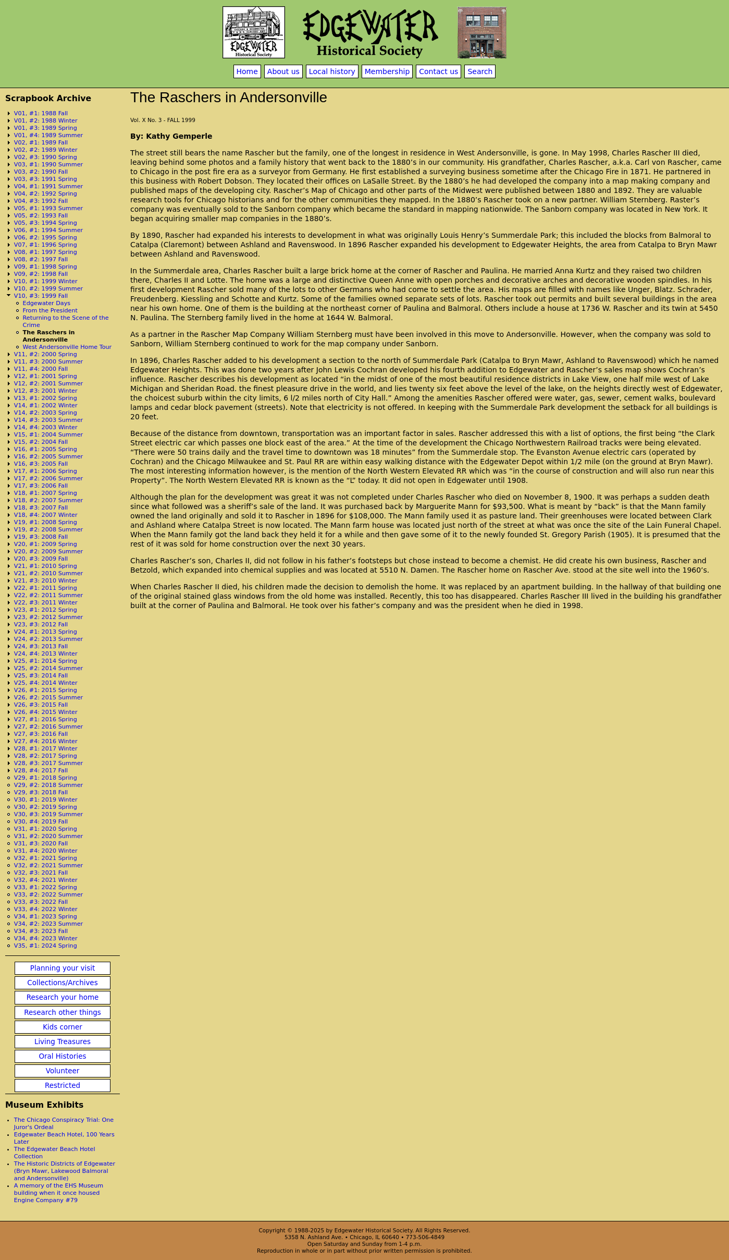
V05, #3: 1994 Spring (45, 223)
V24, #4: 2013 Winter (46, 653)
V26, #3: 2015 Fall (41, 704)
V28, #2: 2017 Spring (45, 756)
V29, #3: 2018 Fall (41, 792)
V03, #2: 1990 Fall (41, 171)
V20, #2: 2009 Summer (48, 551)
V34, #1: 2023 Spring (45, 916)
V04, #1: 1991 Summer (48, 186)
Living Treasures (62, 1042)
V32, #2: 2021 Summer (48, 865)
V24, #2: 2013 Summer (48, 639)
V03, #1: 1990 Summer (48, 164)
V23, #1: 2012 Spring (45, 610)
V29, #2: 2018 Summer (48, 785)
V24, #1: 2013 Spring (45, 631)
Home (247, 71)
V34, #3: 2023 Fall (41, 931)
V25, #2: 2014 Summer (48, 668)
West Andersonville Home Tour (67, 347)
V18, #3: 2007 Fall (41, 507)
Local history (332, 71)
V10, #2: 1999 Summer (48, 288)
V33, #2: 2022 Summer (48, 894)
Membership (387, 71)
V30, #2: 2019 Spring (45, 807)
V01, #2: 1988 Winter (46, 120)
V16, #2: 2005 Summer (48, 456)
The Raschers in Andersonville (49, 336)
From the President (50, 310)
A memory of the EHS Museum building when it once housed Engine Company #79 (58, 1193)
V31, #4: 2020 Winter (46, 850)
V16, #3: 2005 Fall (41, 464)
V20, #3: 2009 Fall (41, 558)
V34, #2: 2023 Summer (48, 923)
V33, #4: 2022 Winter (46, 909)
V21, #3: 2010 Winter (46, 580)
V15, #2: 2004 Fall (41, 442)
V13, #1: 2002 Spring (45, 398)
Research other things (62, 1012)
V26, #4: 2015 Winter (46, 712)
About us (283, 71)
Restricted (62, 1085)
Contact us (438, 71)
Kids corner (62, 1027)
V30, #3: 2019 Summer (48, 814)
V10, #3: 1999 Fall (41, 296)
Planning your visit (62, 968)
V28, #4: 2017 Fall (41, 770)
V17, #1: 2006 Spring (45, 471)
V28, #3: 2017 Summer (48, 763)
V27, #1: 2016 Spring (45, 719)
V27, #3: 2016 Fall (41, 734)
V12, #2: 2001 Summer (48, 383)
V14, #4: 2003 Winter (46, 427)
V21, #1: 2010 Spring (45, 566)
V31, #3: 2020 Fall (41, 843)
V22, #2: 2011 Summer (48, 595)
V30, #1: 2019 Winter (46, 799)
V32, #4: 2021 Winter (46, 880)
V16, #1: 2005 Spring (45, 449)
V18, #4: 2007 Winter (46, 515)
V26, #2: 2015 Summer (48, 697)
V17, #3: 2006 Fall (41, 485)
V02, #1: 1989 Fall (41, 142)
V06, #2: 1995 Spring (45, 237)
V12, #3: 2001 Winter (46, 390)
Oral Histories (62, 1056)
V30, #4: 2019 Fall (41, 821)
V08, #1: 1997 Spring (45, 252)
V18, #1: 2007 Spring (45, 493)
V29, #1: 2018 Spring (45, 777)
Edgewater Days (47, 303)
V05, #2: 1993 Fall (41, 215)
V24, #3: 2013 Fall (41, 646)
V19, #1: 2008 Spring (45, 522)
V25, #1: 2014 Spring (45, 661)
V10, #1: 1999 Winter (46, 281)
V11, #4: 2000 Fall (41, 369)
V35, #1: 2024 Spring (45, 945)
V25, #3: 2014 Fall (41, 675)
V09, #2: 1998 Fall (41, 274)
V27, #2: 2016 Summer (48, 726)
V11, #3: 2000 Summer (48, 361)
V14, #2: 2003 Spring (45, 412)
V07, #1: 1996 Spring (45, 244)
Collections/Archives (62, 983)
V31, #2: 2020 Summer (48, 836)
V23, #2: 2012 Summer (48, 617)
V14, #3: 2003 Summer (48, 420)
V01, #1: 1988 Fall (41, 113)
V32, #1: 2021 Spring (45, 858)
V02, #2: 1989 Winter (46, 150)
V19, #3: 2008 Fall (41, 537)
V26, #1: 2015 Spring (45, 690)
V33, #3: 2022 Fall (41, 902)
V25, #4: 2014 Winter (46, 683)
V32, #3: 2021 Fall (41, 872)
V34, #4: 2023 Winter (46, 938)
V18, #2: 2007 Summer (48, 500)
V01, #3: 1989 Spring (45, 128)
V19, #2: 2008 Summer (48, 529)
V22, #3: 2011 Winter (46, 602)
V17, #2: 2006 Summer (48, 478)
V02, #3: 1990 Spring (45, 157)
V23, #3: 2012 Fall (41, 624)
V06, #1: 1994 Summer (48, 230)
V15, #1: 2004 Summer (48, 434)
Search (479, 71)
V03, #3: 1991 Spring (45, 179)
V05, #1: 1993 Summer (48, 208)
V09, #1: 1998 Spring (45, 266)
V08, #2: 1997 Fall (41, 259)
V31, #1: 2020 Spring (45, 829)
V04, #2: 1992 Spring (45, 193)
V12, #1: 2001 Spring (45, 376)
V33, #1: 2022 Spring (45, 887)
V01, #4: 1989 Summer (48, 135)
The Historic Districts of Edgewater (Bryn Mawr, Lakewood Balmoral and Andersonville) (64, 1171)
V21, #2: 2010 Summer (48, 573)
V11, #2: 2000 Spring (45, 354)
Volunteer (62, 1071)
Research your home (63, 997)
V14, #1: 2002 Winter (46, 405)
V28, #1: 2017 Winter (46, 748)
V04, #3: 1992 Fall (41, 201)
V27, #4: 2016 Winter (46, 741)
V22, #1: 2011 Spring (45, 588)
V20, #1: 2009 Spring (45, 544)
